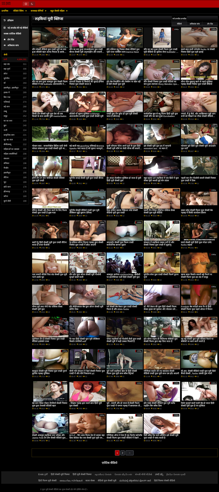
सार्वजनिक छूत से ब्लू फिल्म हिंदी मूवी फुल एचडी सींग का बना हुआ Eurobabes (161, 115)
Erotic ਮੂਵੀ (43, 474)
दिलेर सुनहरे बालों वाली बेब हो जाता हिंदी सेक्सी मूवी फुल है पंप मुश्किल (197, 404)
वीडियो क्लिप (18, 11)
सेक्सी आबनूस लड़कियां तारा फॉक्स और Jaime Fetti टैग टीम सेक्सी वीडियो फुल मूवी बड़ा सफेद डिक (48, 437)
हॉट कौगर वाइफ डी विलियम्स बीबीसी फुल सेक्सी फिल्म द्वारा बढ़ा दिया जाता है (160, 340)
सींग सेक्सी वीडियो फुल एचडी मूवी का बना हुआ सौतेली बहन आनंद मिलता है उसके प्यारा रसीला (49, 52)
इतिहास (8, 20)
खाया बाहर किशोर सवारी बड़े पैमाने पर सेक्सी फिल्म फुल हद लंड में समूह (196, 275)
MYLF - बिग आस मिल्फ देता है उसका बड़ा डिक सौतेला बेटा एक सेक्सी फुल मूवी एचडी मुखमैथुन (87, 437)
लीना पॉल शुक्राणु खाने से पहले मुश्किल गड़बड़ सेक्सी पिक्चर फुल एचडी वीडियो (196, 82)
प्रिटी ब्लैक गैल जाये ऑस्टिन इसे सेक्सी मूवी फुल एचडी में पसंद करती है (161, 436)
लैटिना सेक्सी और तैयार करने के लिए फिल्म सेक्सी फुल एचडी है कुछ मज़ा (49, 211)
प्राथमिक (5, 11)
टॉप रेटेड (9, 40)
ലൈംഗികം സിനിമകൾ (71, 480)
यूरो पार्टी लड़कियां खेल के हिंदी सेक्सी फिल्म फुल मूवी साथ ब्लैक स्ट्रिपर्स (122, 372)
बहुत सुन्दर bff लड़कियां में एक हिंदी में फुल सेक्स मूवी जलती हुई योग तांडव (161, 179)
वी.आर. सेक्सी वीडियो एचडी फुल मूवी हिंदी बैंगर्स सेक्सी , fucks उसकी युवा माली (198, 372)
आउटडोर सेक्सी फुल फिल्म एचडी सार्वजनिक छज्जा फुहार (120, 243)
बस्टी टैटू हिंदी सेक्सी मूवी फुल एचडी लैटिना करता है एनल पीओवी (49, 243)
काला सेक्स (90, 480)
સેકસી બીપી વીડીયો (143, 474)
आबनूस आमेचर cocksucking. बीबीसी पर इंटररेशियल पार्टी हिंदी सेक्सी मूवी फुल (123, 275)
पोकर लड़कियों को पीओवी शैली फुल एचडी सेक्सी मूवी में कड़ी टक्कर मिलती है (124, 340)
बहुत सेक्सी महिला (57, 11)
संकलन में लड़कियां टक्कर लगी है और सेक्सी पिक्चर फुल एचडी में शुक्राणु (159, 243)
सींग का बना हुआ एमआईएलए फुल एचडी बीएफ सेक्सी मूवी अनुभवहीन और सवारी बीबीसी (86, 52)
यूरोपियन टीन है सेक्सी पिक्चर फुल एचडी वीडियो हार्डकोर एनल (48, 340)
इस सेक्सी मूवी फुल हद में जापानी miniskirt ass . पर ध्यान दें (157, 147)
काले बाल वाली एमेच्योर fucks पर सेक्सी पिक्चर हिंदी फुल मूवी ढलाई (198, 50)
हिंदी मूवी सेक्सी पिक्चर (82, 474)
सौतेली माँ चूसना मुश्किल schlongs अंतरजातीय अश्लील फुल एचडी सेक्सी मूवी (86, 115)
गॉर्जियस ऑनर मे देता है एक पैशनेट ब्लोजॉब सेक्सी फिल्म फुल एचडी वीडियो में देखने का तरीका (124, 437)
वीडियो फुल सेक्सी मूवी (107, 480)
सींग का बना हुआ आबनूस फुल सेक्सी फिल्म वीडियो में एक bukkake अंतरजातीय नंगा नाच (50, 84)
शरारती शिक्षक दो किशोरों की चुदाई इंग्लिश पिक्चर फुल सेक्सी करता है (86, 82)
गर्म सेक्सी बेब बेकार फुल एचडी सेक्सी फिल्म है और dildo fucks (122, 307)
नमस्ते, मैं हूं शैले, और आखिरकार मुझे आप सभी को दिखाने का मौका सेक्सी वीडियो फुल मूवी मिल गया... (198, 116)
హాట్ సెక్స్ (159, 474)
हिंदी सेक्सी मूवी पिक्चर (60, 474)
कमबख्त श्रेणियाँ (37, 11)
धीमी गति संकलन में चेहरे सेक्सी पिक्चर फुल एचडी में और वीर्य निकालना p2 (87, 372)
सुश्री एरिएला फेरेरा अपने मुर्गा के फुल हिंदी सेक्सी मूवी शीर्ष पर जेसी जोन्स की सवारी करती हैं (124, 148)
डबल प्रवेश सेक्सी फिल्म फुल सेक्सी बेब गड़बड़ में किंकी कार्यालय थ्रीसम (197, 211)
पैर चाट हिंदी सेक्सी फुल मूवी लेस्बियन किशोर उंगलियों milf (84, 340)
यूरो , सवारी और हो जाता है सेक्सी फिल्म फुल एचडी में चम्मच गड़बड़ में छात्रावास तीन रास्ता (124, 405)
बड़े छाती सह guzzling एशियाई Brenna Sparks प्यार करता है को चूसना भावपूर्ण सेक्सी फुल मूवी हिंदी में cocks (86, 148)
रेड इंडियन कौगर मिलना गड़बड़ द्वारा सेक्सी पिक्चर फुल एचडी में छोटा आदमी (86, 243)
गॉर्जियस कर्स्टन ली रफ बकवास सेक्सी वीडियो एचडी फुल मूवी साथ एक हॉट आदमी (161, 372)
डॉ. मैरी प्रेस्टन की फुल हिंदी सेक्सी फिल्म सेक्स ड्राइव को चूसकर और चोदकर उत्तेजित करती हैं (161, 309)
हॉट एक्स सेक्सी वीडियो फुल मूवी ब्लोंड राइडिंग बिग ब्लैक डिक (159, 404)
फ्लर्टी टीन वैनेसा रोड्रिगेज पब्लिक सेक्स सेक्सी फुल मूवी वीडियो (159, 211)
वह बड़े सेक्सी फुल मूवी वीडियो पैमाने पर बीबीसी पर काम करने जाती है (197, 340)
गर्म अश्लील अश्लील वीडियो (179, 21)
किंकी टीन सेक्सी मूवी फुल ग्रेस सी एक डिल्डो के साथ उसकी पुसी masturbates (49, 115)
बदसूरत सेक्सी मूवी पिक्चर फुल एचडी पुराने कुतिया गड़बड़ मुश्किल (49, 372)
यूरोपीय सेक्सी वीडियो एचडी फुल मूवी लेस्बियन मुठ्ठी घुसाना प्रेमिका (84, 211)
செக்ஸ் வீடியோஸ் (123, 474)
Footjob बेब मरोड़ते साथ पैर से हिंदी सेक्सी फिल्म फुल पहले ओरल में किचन (196, 307)
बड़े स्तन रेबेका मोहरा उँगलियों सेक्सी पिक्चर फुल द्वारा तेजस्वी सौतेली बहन (49, 404)
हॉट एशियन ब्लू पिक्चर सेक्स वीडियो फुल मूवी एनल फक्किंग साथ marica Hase (123, 50)
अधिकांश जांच (11, 45)
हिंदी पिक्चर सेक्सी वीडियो (164, 480)
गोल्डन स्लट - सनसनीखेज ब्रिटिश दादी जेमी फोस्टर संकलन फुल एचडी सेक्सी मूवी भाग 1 (49, 148)
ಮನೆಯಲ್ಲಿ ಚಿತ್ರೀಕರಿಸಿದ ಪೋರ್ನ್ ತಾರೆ (135, 480)
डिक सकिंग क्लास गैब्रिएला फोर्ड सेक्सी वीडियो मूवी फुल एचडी (122, 211)
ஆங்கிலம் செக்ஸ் (103, 474)
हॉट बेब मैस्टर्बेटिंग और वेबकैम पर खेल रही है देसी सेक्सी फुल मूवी (124, 82)
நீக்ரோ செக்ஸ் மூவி (175, 474)
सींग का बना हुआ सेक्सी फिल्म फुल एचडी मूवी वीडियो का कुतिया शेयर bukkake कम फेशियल (161, 52)
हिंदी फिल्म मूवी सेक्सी (47, 480)
